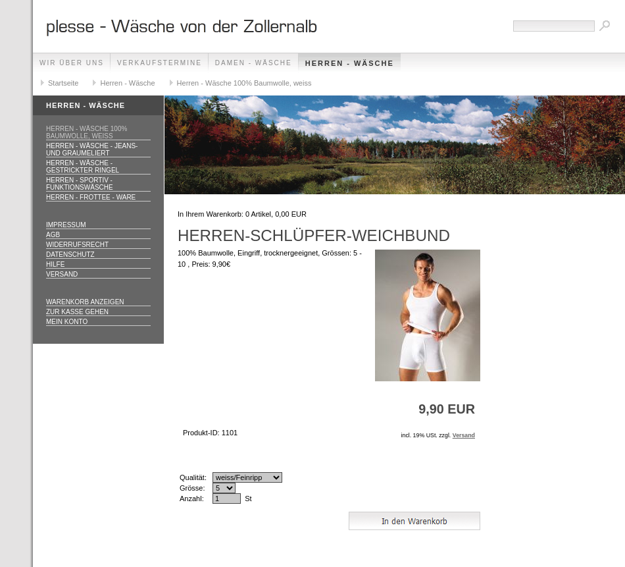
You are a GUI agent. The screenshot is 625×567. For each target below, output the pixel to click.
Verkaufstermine (159, 63)
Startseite (63, 83)
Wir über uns (71, 63)
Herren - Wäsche (349, 63)
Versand (62, 274)
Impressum (66, 225)
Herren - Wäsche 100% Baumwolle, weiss (244, 83)
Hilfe (55, 264)
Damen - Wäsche (253, 63)
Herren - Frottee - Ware (91, 197)
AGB (53, 234)
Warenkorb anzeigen (85, 302)
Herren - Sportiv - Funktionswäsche (79, 183)
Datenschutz (70, 254)
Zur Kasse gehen (77, 311)
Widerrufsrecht (77, 244)
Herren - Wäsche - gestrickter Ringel (82, 166)
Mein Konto (67, 321)
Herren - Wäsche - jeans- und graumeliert (92, 149)
